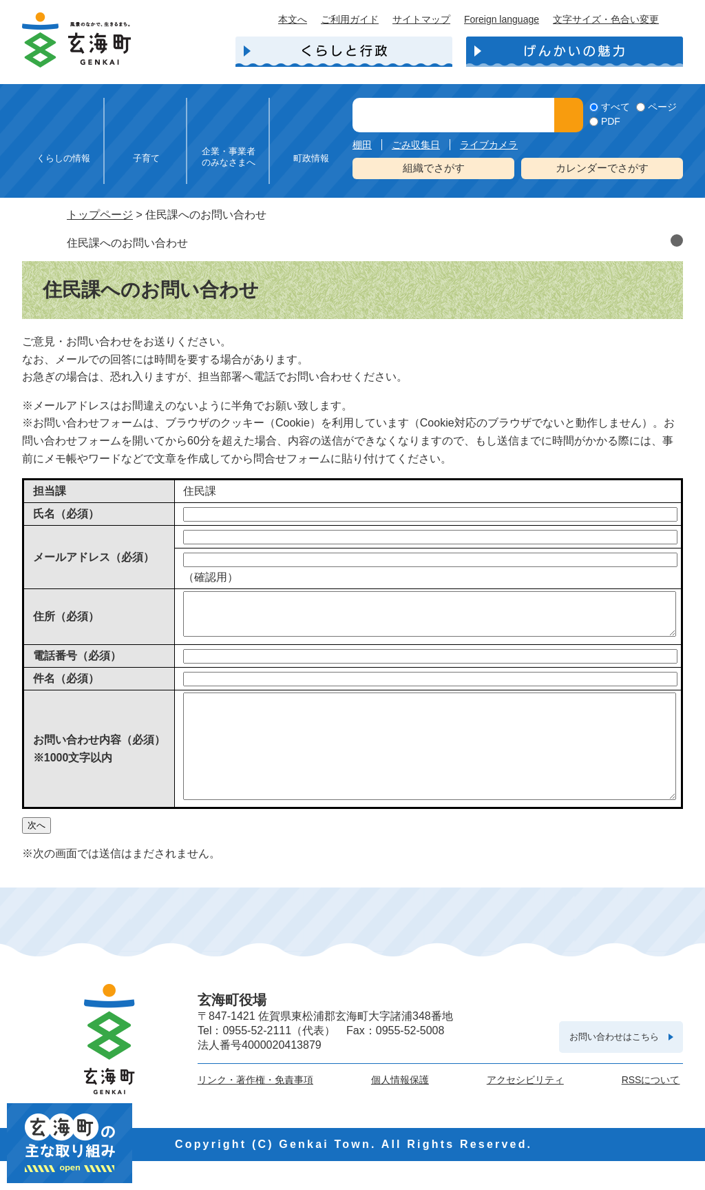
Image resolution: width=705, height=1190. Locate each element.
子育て (146, 158)
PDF (610, 121)
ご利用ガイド (350, 19)
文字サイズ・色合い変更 (606, 19)
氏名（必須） (66, 514)
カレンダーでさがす (602, 168)
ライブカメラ (489, 144)
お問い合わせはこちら (614, 1065)
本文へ (292, 19)
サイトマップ (421, 19)
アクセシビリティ (525, 1108)
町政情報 (311, 158)
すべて (615, 106)
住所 (66, 620)
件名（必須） (66, 687)
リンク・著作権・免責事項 (255, 1108)
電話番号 (77, 664)
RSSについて (651, 1108)
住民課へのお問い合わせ (127, 243)
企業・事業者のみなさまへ (228, 156)
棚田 (362, 144)
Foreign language (501, 19)
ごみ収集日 (416, 144)
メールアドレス (93, 557)
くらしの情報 (63, 158)
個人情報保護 (400, 1108)
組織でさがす (434, 168)
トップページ (100, 214)
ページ (662, 106)
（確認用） (210, 577)
